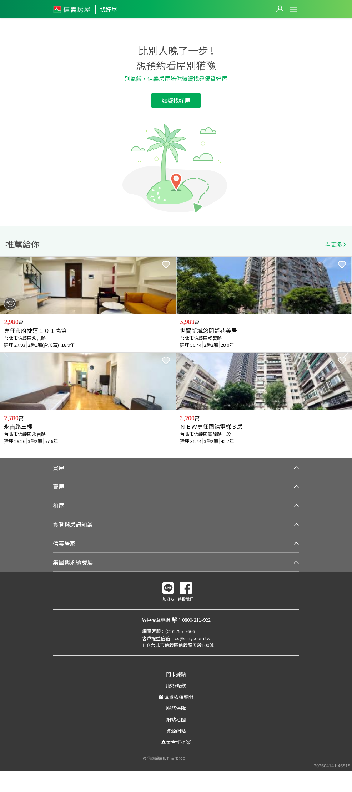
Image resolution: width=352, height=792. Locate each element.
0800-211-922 (196, 619)
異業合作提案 (176, 741)
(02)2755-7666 (180, 631)
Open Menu (293, 9)
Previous (5, 352)
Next (346, 352)
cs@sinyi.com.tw (192, 638)
